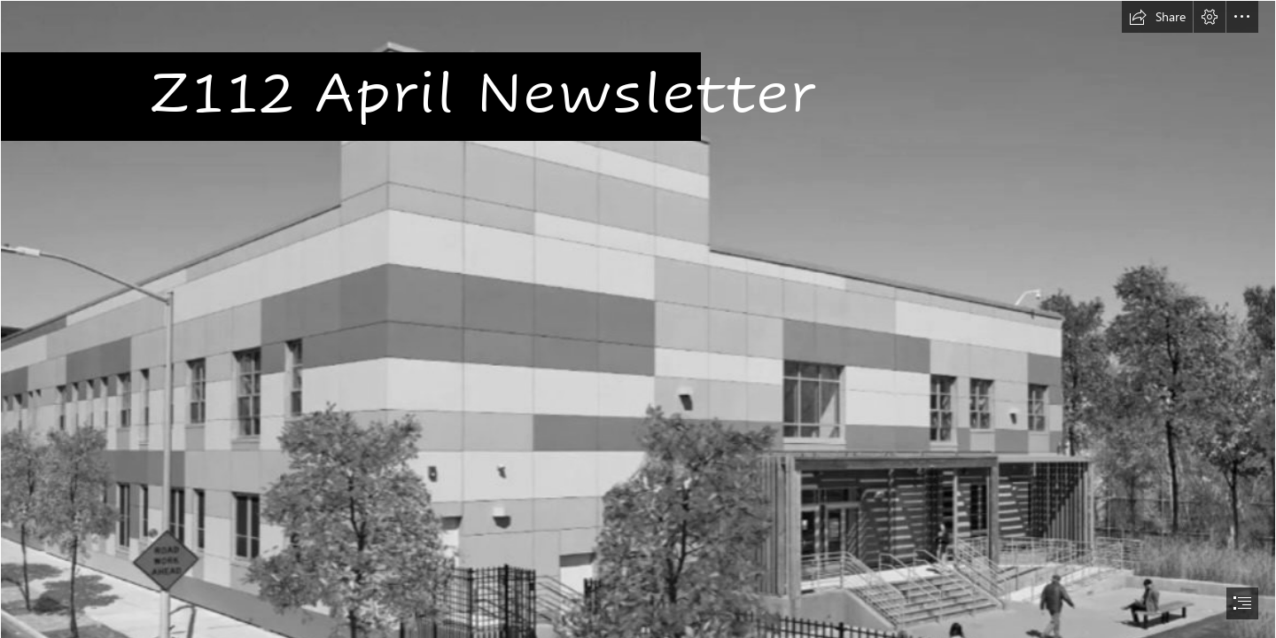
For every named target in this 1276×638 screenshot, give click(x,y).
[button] (1157, 17)
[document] (638, 319)
